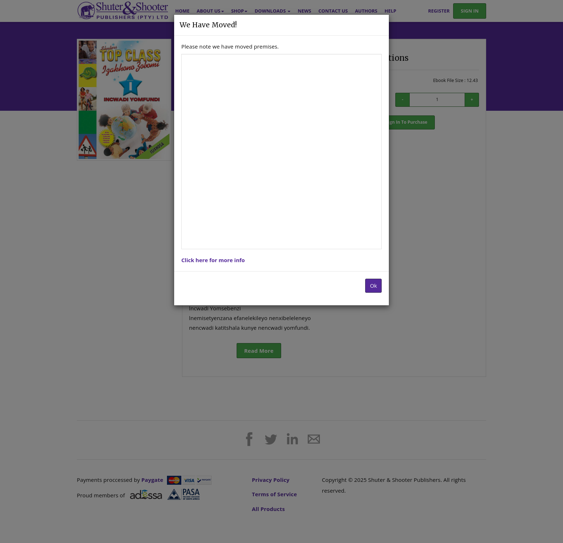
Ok (373, 285)
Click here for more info (213, 260)
